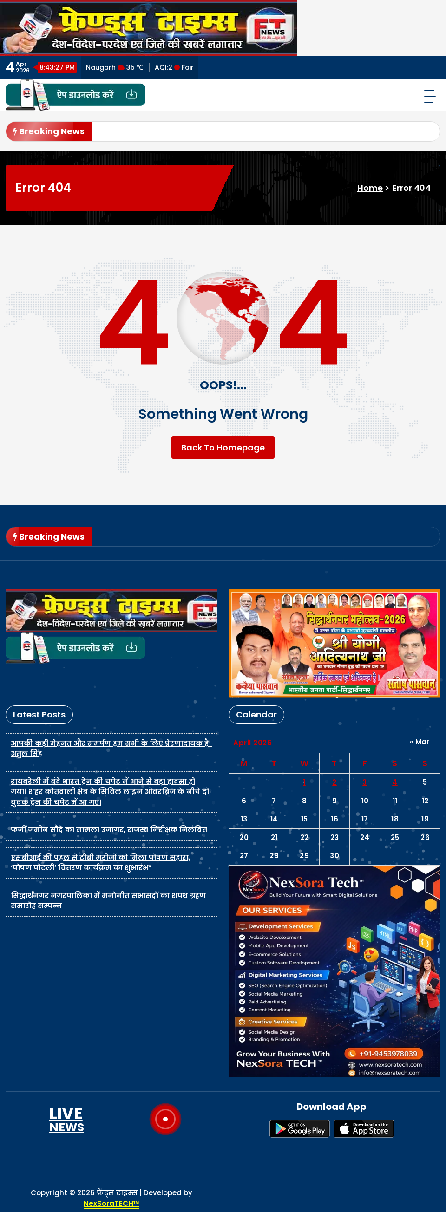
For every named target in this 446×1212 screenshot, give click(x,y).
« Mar (419, 742)
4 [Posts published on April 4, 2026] (395, 782)
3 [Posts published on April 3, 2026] (364, 782)
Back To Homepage (223, 447)
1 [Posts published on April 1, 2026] (304, 782)
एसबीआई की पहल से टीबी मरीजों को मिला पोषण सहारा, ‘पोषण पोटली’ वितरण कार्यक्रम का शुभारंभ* (100, 863)
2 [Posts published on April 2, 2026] (334, 782)
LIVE (66, 1119)
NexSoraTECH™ (111, 1203)
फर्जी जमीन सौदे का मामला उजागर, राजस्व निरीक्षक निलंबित (109, 829)
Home (370, 188)
